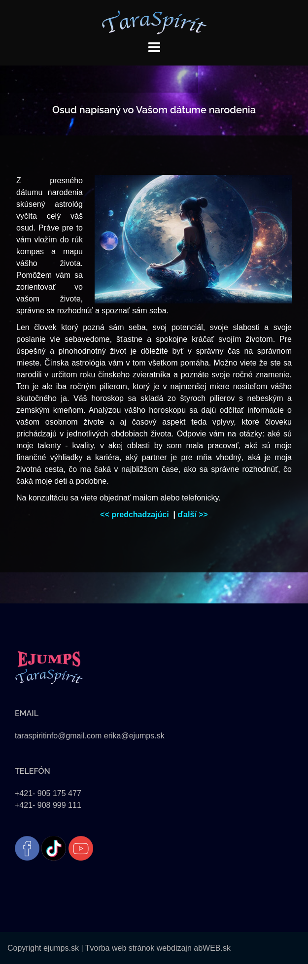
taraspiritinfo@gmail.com (58, 735)
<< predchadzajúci (135, 514)
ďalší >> (193, 514)
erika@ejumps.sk (134, 735)
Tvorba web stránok (120, 948)
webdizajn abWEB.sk (192, 948)
